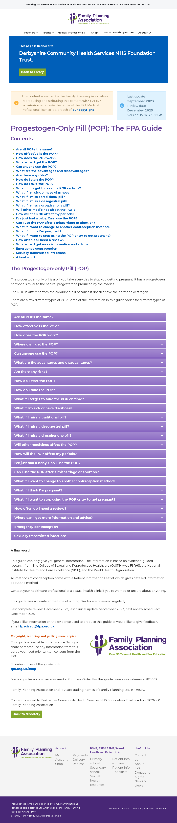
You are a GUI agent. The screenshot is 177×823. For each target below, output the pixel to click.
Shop (94, 32)
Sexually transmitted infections (41, 253)
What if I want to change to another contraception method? (63, 227)
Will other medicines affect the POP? (45, 210)
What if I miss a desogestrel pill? (41, 201)
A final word (25, 257)
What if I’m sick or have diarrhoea (42, 192)
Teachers (29, 32)
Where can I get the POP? (36, 162)
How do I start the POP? (35, 179)
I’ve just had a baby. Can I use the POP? (47, 218)
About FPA (144, 32)
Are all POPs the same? (34, 149)
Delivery (79, 759)
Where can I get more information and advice (52, 244)
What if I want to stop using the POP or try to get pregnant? (63, 236)
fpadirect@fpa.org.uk (37, 626)
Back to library (32, 72)
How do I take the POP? (34, 184)
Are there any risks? (32, 175)
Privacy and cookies (118, 808)
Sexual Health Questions (119, 32)
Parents (46, 32)
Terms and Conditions (154, 808)
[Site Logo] (88, 19)
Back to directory (26, 714)
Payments (80, 755)
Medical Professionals (71, 32)
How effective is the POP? (37, 154)
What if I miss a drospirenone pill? (43, 205)
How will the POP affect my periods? (45, 214)
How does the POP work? (36, 158)
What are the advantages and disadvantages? (52, 171)
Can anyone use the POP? (36, 167)
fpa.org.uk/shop (23, 669)
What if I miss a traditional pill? (40, 197)
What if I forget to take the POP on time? (48, 188)
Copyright (136, 808)
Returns (78, 764)
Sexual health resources (97, 780)
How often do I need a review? (40, 240)
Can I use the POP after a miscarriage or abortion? (55, 223)
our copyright (83, 110)
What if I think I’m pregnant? (38, 231)
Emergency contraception (36, 248)
